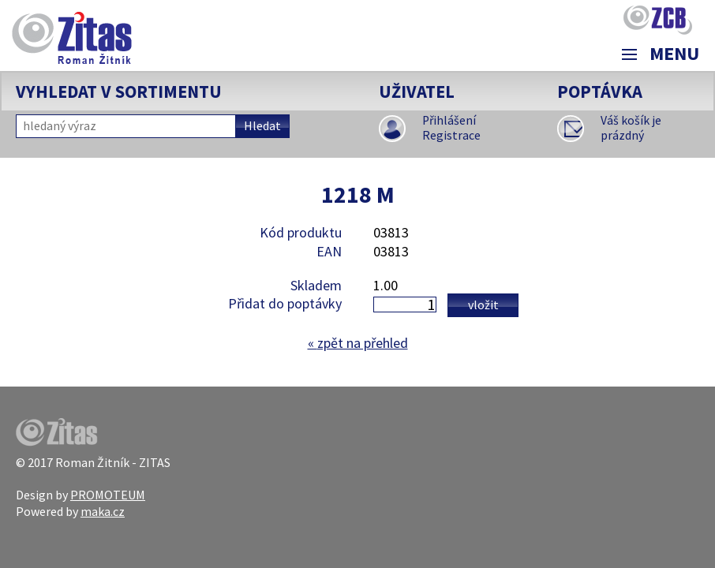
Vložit (483, 304)
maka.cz (102, 511)
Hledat (262, 125)
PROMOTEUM (107, 495)
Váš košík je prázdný (631, 128)
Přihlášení (449, 120)
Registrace (451, 135)
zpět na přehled (358, 343)
